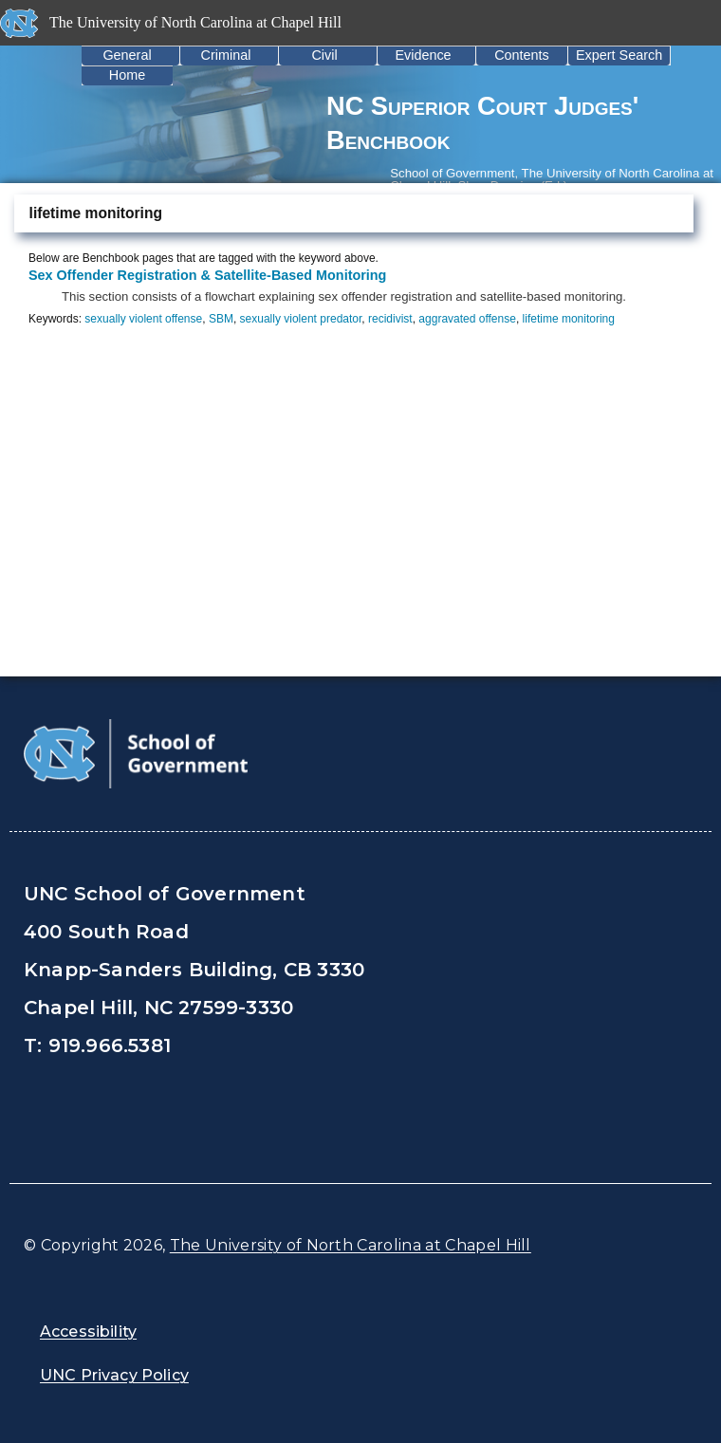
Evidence (423, 55)
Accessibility (88, 1332)
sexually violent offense (143, 318)
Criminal (226, 55)
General (126, 55)
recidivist (390, 318)
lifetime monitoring (569, 318)
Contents (521, 55)
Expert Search (619, 55)
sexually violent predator (301, 318)
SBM (221, 318)
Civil (324, 55)
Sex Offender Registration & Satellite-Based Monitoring (207, 275)
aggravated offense (467, 318)
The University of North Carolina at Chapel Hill (350, 1245)
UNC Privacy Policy (114, 1375)
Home (127, 75)
